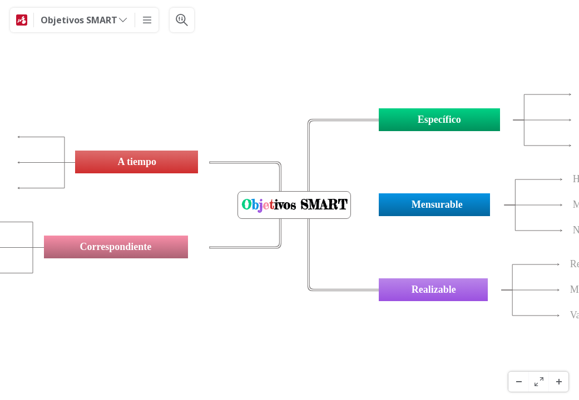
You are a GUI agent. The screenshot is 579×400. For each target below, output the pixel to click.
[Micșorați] (518, 382)
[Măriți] (558, 382)
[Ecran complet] (538, 382)
